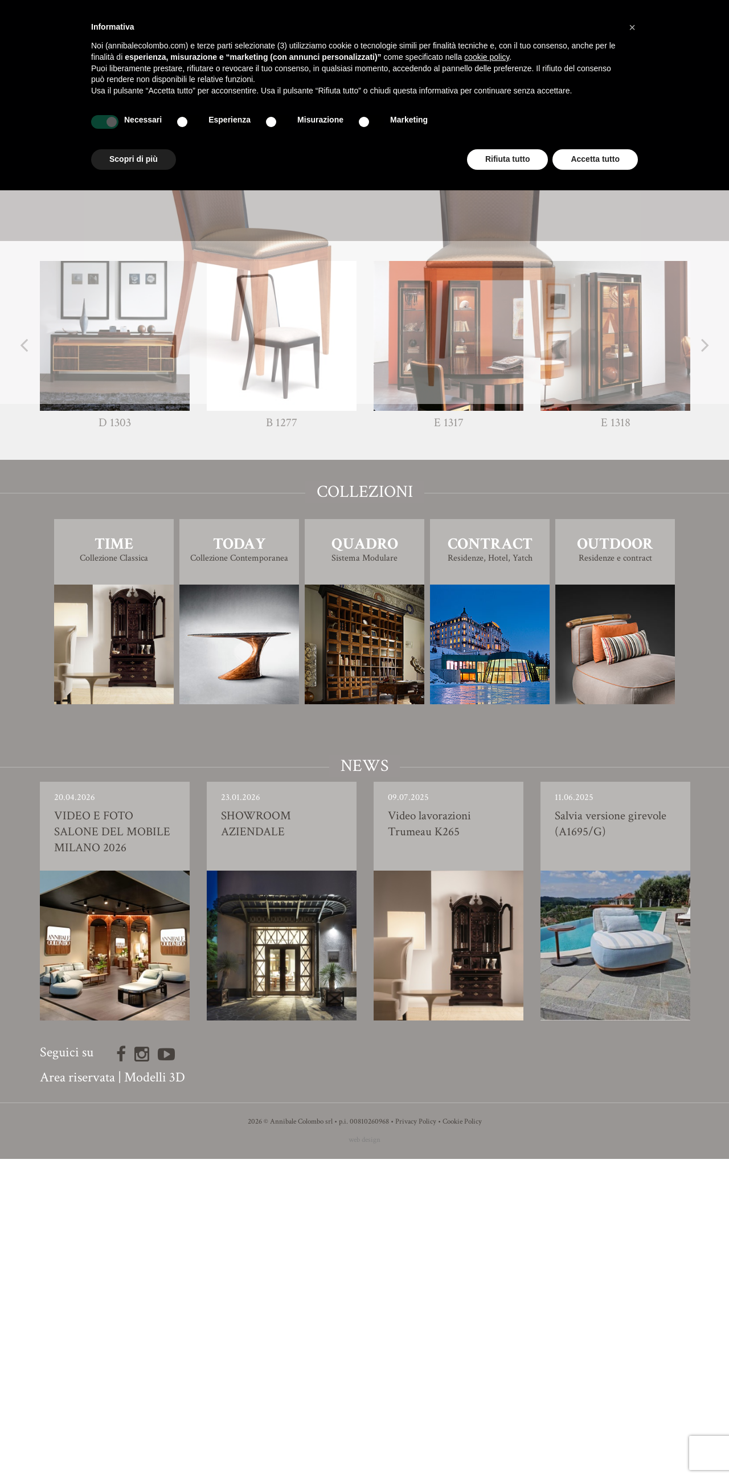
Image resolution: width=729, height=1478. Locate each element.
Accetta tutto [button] (595, 159)
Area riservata (77, 1396)
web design (364, 1459)
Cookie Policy (462, 1441)
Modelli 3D (154, 1396)
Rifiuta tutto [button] (507, 159)
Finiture (364, 495)
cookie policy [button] (486, 57)
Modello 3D (364, 527)
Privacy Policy (415, 1441)
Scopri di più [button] (133, 159)
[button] (632, 27)
